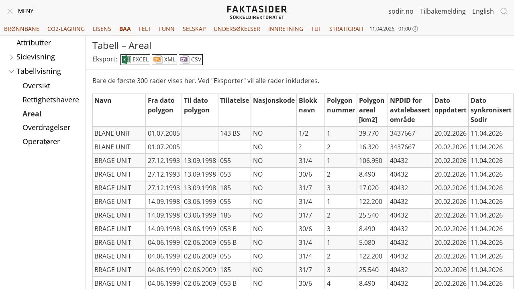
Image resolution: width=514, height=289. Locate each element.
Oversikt (36, 85)
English (483, 11)
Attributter (33, 42)
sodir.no (401, 11)
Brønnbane (21, 29)
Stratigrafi (346, 29)
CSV (190, 59)
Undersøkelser (237, 29)
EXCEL (135, 59)
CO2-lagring (66, 29)
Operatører (41, 141)
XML (164, 59)
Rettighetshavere (50, 99)
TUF (316, 29)
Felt (145, 29)
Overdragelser (46, 127)
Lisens (102, 29)
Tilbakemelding (443, 11)
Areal (32, 113)
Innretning (285, 29)
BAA (125, 29)
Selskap (194, 29)
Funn (167, 29)
